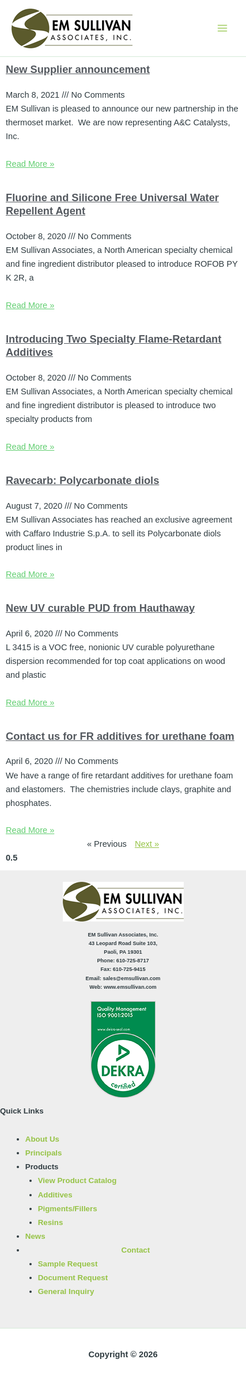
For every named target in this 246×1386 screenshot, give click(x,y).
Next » (147, 844)
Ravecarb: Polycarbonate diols (82, 480)
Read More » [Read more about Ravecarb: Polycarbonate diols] (30, 574)
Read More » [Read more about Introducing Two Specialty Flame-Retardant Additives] (30, 446)
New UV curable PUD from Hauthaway (100, 608)
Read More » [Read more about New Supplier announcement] (30, 163)
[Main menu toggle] (222, 28)
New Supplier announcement (78, 69)
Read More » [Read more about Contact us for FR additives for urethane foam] (30, 830)
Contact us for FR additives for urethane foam (120, 736)
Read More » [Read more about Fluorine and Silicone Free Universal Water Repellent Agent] (30, 305)
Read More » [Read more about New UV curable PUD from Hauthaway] (30, 702)
